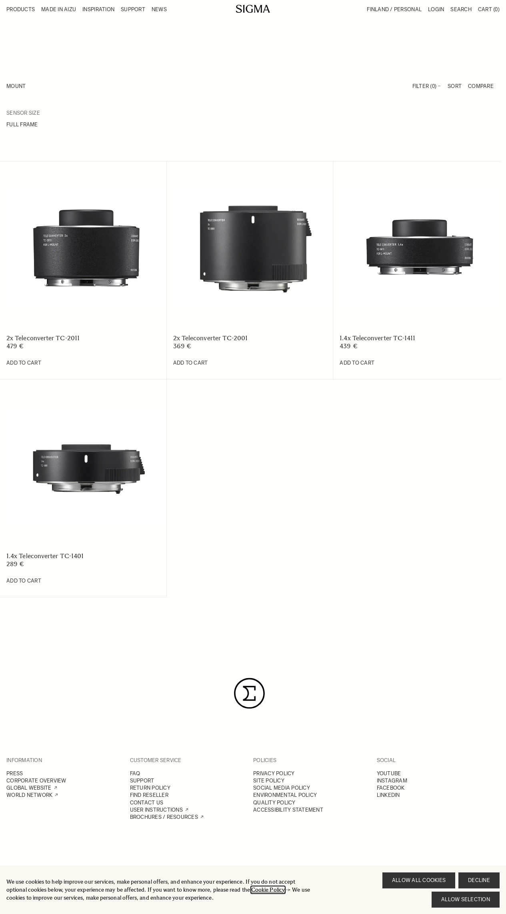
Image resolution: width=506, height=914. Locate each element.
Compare (481, 86)
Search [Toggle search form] (461, 9)
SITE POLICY (268, 781)
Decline (479, 880)
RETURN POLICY (150, 788)
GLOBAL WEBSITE (29, 788)
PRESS (14, 773)
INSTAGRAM (392, 781)
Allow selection (465, 899)
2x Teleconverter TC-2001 (210, 338)
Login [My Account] (436, 9)
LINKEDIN (388, 795)
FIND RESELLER (149, 795)
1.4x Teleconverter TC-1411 (377, 338)
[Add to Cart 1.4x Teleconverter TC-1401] (23, 581)
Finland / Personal (394, 9)
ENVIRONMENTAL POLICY (285, 795)
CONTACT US (147, 803)
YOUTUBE (389, 773)
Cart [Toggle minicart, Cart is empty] (489, 9)
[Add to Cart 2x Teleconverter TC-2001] (190, 363)
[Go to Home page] (253, 9)
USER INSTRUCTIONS (156, 810)
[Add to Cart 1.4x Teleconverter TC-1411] (357, 363)
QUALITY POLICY (274, 803)
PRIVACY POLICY (274, 773)
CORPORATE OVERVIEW (36, 781)
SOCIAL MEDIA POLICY (281, 788)
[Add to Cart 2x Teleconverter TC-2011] (23, 363)
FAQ (135, 773)
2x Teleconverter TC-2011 (43, 338)
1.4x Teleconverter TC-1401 (45, 556)
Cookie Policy (268, 889)
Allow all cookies (419, 880)
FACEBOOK (391, 788)
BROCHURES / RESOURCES (164, 817)
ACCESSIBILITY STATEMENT (288, 810)
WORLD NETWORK (29, 795)
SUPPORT (142, 781)
